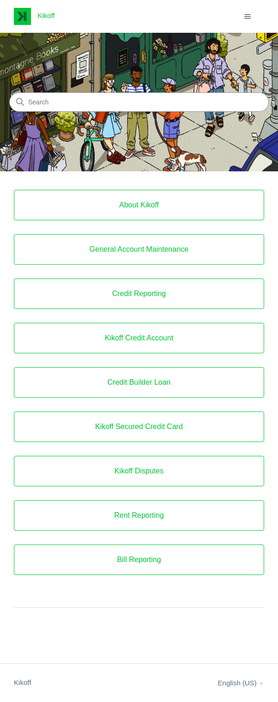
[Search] (139, 102)
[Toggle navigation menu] (247, 16)
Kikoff (22, 682)
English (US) (241, 683)
